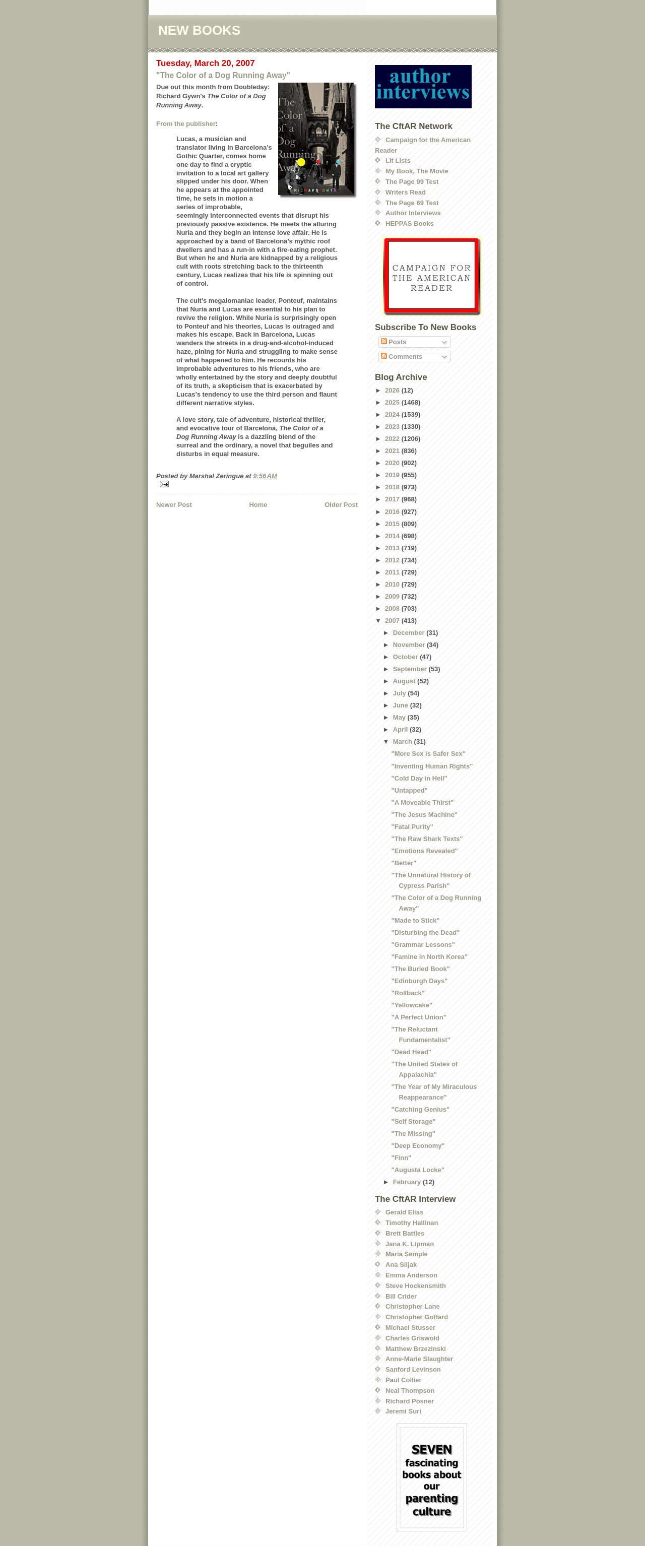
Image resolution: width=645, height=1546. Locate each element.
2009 (393, 596)
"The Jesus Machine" (424, 814)
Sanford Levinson (413, 1369)
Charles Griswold (412, 1338)
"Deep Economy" (417, 1145)
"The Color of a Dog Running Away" (223, 75)
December (409, 632)
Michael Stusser (410, 1327)
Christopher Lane (412, 1306)
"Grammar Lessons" (423, 944)
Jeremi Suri (403, 1411)
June (401, 705)
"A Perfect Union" (418, 1017)
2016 (393, 512)
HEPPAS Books (409, 223)
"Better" (403, 863)
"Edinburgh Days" (419, 981)
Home (258, 504)
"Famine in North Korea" (429, 956)
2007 (393, 620)
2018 (393, 487)
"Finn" (401, 1158)
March (403, 741)
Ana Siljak (401, 1264)
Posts (394, 342)
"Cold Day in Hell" (419, 778)
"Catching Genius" (420, 1109)
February (408, 1182)
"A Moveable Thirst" (422, 802)
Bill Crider (401, 1296)
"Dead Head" (411, 1052)
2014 (393, 536)
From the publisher (186, 123)
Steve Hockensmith (415, 1286)
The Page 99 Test (411, 181)
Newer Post (174, 504)
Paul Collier (403, 1380)
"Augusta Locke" (417, 1170)
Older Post (341, 504)
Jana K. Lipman (409, 1244)
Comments (402, 356)
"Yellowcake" (411, 1005)
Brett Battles (404, 1233)
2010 (393, 584)
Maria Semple (406, 1254)
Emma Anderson (411, 1275)
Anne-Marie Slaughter (419, 1359)
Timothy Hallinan (411, 1223)
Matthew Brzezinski (415, 1348)
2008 (393, 608)
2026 (393, 390)
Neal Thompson (410, 1390)
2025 (393, 402)
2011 (393, 572)
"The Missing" (413, 1133)
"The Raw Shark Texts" (427, 839)
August (405, 681)
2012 (393, 560)
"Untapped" (409, 790)
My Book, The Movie (416, 171)
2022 (393, 438)
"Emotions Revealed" (424, 851)
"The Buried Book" (420, 969)
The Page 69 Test (411, 203)
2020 (393, 463)
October (406, 657)
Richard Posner (409, 1401)
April (401, 729)
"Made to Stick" (415, 920)
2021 (393, 451)
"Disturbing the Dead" (425, 932)
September (411, 669)
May (400, 717)
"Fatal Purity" (412, 826)
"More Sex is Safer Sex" (428, 753)
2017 (393, 499)
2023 (393, 426)
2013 (393, 548)
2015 (393, 524)
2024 (393, 414)
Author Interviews (413, 213)
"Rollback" (408, 993)
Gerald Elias (404, 1212)
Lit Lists (398, 160)
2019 (393, 475)
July (400, 693)
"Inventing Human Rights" (432, 766)
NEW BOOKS (199, 30)
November (410, 645)
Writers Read (405, 192)
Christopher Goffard (416, 1317)
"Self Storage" (413, 1121)
